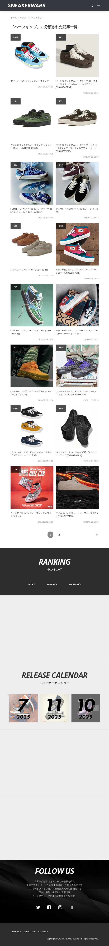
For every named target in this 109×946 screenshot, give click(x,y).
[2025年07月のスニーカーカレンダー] (23, 708)
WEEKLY (52, 584)
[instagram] (60, 907)
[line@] (71, 907)
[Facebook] (49, 907)
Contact (43, 931)
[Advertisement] (54, 628)
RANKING (54, 561)
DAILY (31, 584)
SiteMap (16, 931)
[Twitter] (38, 907)
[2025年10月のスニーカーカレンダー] (85, 708)
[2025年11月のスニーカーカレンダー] (54, 708)
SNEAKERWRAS (71, 939)
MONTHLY (75, 584)
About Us (29, 931)
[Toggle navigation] (98, 5)
